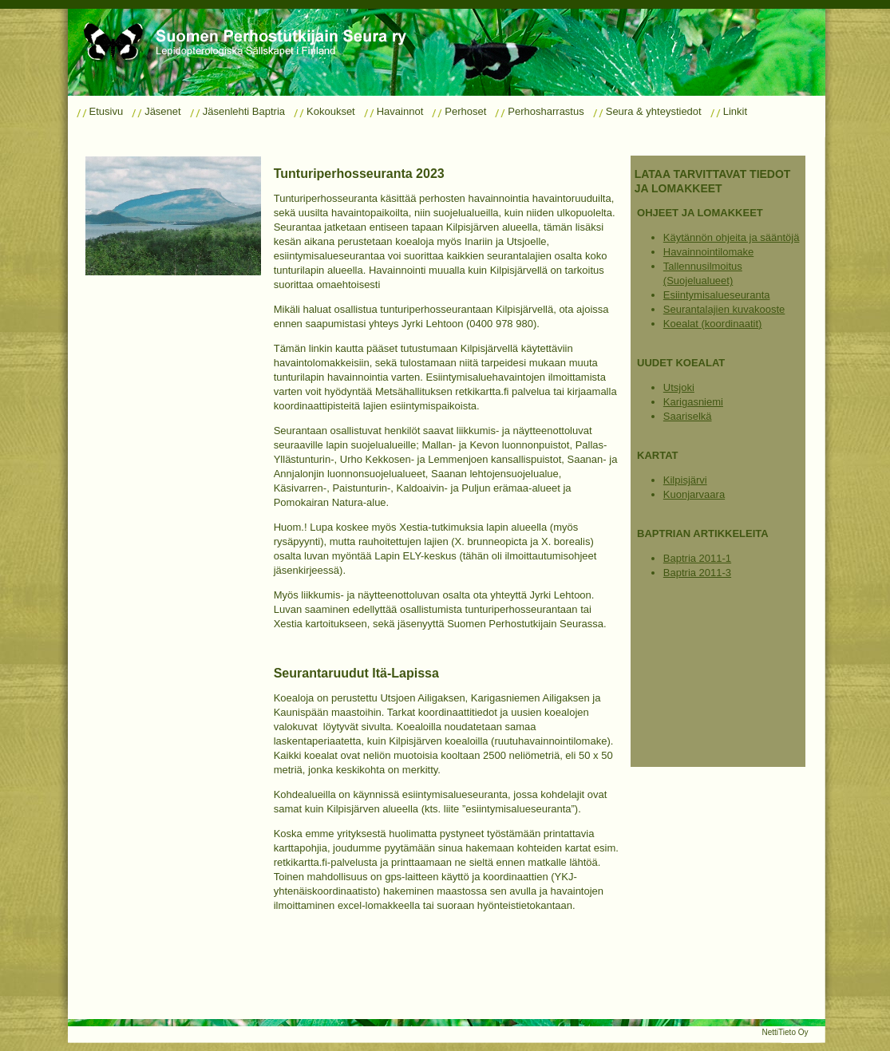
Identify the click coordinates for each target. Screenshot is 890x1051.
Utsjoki (678, 387)
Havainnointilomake (708, 252)
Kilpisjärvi (685, 480)
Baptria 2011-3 (697, 573)
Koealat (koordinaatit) (712, 324)
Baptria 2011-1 (697, 558)
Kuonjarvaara (694, 494)
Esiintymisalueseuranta (716, 295)
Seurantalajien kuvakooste (724, 309)
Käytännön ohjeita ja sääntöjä (731, 237)
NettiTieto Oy (785, 1032)
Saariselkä (687, 416)
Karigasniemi (693, 402)
